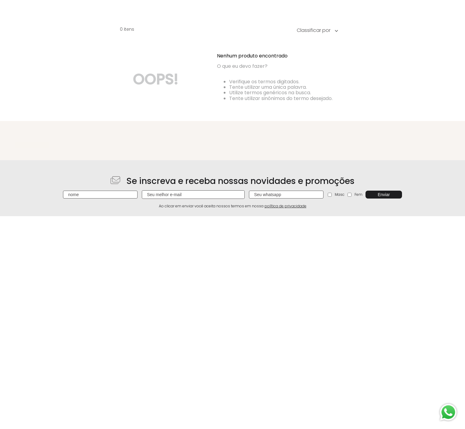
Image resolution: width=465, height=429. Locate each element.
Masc (336, 194)
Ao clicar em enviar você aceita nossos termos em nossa (232, 206)
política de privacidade (285, 206)
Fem (355, 194)
